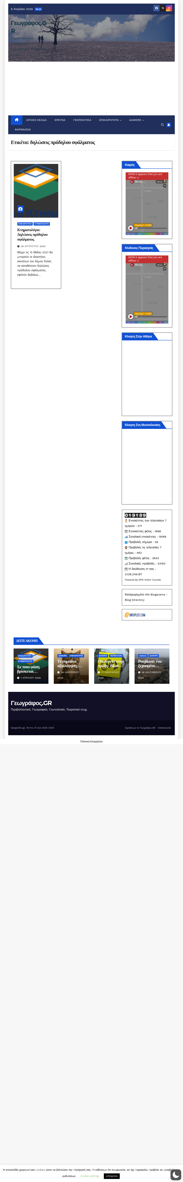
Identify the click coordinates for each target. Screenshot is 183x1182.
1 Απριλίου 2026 (31, 850)
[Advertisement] (91, 88)
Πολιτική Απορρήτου (91, 914)
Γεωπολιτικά (82, 120)
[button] (162, 124)
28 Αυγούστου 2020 (33, 246)
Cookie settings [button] (89, 1176)
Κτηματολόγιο (42, 224)
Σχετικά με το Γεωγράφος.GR (140, 900)
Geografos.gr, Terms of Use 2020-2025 (32, 900)
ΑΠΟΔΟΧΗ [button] (111, 1176)
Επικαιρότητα (109, 120)
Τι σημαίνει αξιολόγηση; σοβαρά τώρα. (69, 838)
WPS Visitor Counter (150, 728)
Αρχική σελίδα (36, 120)
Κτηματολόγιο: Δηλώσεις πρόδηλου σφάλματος (32, 234)
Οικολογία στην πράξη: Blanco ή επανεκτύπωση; (111, 838)
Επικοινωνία (164, 900)
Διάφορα (135, 120)
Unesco (143, 829)
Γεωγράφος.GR (31, 875)
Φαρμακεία (23, 129)
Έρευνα (60, 120)
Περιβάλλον (116, 829)
